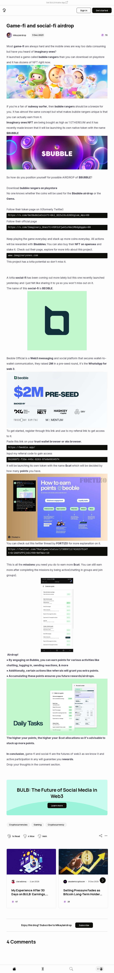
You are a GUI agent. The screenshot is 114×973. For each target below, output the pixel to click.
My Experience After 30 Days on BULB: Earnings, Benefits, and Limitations (29, 892)
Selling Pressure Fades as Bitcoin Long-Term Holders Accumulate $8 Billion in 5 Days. (82, 892)
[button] (57, 2)
